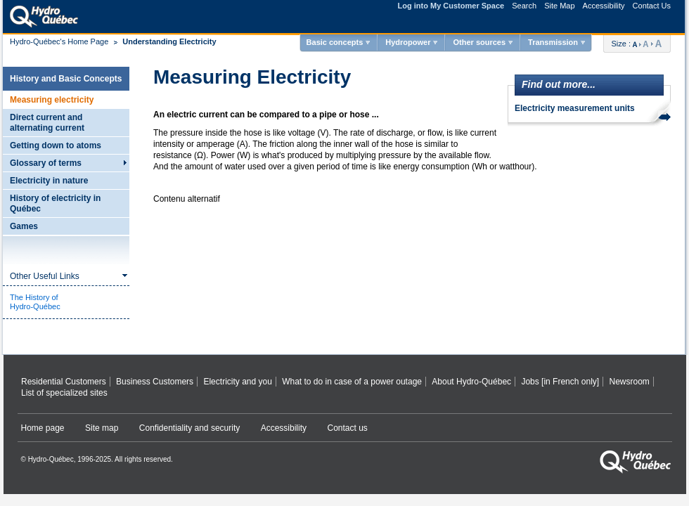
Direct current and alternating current (47, 122)
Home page (43, 428)
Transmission (553, 42)
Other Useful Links (44, 276)
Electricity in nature (49, 181)
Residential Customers (63, 382)
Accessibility (604, 5)
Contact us (348, 428)
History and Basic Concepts (66, 79)
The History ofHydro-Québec (35, 302)
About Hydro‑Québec (471, 382)
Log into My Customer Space (451, 5)
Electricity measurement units (575, 108)
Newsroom (629, 382)
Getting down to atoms (55, 145)
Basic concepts (335, 42)
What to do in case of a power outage (352, 382)
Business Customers (154, 382)
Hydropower (407, 42)
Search (524, 5)
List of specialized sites (64, 393)
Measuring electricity (52, 100)
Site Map (559, 5)
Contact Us (652, 5)
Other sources (479, 42)
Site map (101, 428)
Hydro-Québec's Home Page (59, 41)
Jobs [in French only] (560, 382)
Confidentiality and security (189, 428)
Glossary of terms (46, 163)
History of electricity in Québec (55, 203)
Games (24, 226)
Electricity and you (237, 382)
